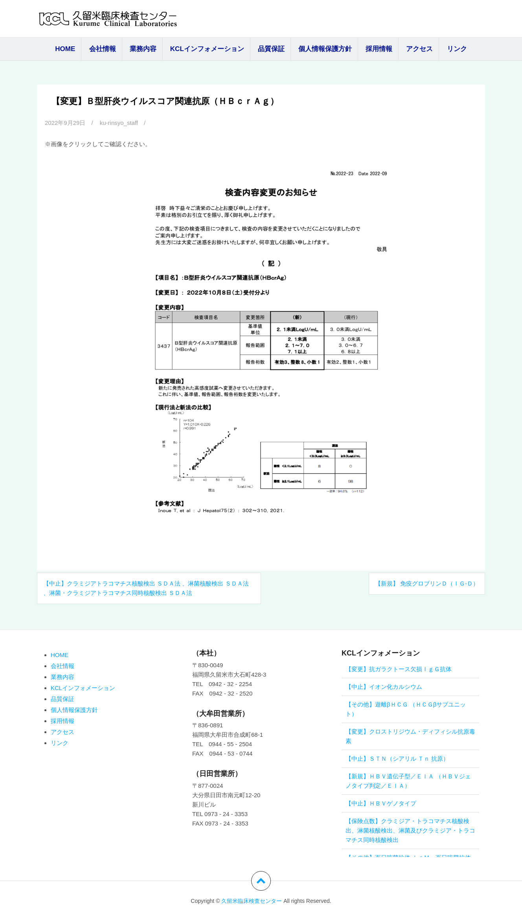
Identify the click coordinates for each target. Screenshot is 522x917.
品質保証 (271, 49)
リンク (457, 49)
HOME (65, 49)
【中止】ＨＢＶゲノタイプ (381, 803)
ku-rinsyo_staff (119, 122)
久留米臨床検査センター (251, 901)
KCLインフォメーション (207, 49)
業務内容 (143, 49)
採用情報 (379, 49)
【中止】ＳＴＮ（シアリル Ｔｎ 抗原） (397, 758)
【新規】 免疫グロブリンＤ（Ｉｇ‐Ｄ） (427, 583)
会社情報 (102, 49)
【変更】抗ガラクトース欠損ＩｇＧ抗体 (399, 669)
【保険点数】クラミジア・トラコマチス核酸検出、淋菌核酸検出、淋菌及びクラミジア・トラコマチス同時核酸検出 (410, 830)
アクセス (419, 49)
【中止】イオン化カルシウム (384, 686)
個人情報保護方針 (325, 49)
